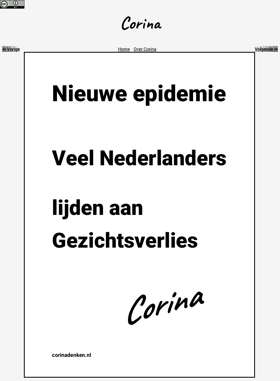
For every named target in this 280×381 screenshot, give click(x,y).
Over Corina (145, 49)
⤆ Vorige (11, 49)
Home (124, 49)
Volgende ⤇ (266, 49)
